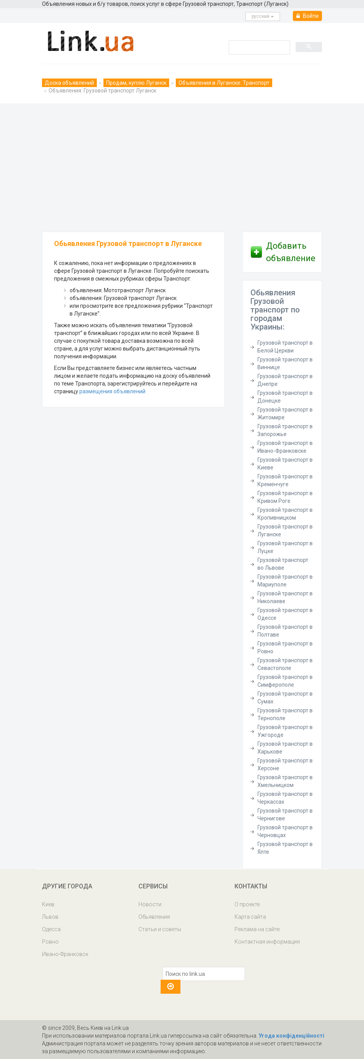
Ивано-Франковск (65, 954)
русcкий (263, 16)
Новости (149, 904)
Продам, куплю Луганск (136, 83)
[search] (259, 47)
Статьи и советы (159, 929)
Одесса (51, 929)
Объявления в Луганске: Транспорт (224, 83)
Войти (307, 16)
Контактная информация (267, 942)
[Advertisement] (182, 165)
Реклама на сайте (257, 929)
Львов (50, 917)
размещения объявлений (112, 391)
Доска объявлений (69, 83)
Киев (48, 904)
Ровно (50, 942)
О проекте (247, 904)
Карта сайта (250, 917)
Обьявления (154, 917)
